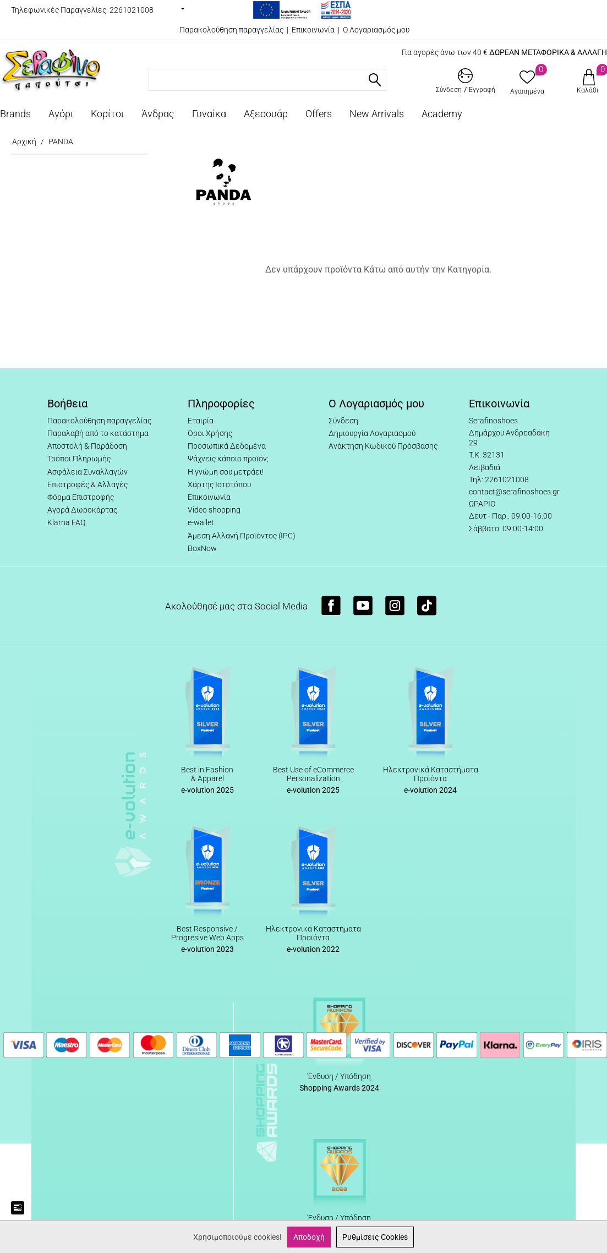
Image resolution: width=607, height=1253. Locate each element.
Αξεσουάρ (266, 113)
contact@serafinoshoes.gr (514, 491)
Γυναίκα (209, 113)
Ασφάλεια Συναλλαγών (87, 471)
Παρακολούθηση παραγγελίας (231, 29)
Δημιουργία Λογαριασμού (372, 433)
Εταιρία (201, 420)
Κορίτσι (107, 113)
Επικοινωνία (313, 29)
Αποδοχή (309, 1237)
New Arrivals (376, 113)
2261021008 (132, 10)
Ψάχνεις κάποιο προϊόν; (228, 458)
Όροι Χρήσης (210, 433)
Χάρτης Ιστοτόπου (219, 484)
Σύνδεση (343, 420)
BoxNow (202, 548)
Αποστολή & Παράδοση (87, 446)
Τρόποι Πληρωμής (79, 458)
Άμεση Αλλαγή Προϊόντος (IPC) (242, 535)
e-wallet (201, 522)
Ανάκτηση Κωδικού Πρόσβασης (383, 446)
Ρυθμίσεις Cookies (375, 1237)
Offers (318, 113)
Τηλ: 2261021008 (499, 479)
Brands (15, 113)
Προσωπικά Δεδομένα (227, 446)
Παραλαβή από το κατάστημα (98, 433)
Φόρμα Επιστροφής (80, 497)
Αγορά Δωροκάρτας (82, 509)
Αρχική (24, 141)
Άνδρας (157, 113)
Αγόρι (60, 113)
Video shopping (214, 509)
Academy (442, 113)
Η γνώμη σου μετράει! (226, 471)
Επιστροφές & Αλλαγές (87, 484)
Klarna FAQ (66, 522)
